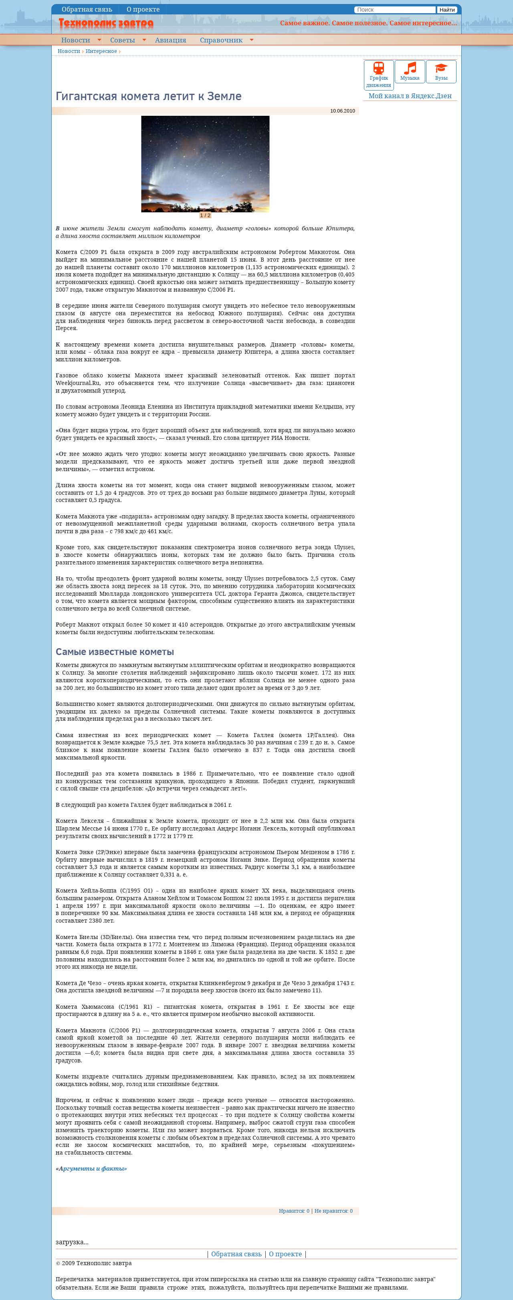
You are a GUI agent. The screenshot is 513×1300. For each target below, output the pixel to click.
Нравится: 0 (294, 1210)
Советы (122, 39)
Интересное (101, 50)
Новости (75, 39)
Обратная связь (87, 9)
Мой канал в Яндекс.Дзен (410, 95)
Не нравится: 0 (334, 1210)
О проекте (143, 9)
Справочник (221, 39)
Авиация (170, 39)
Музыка (410, 71)
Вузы (441, 71)
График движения (378, 75)
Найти (447, 10)
